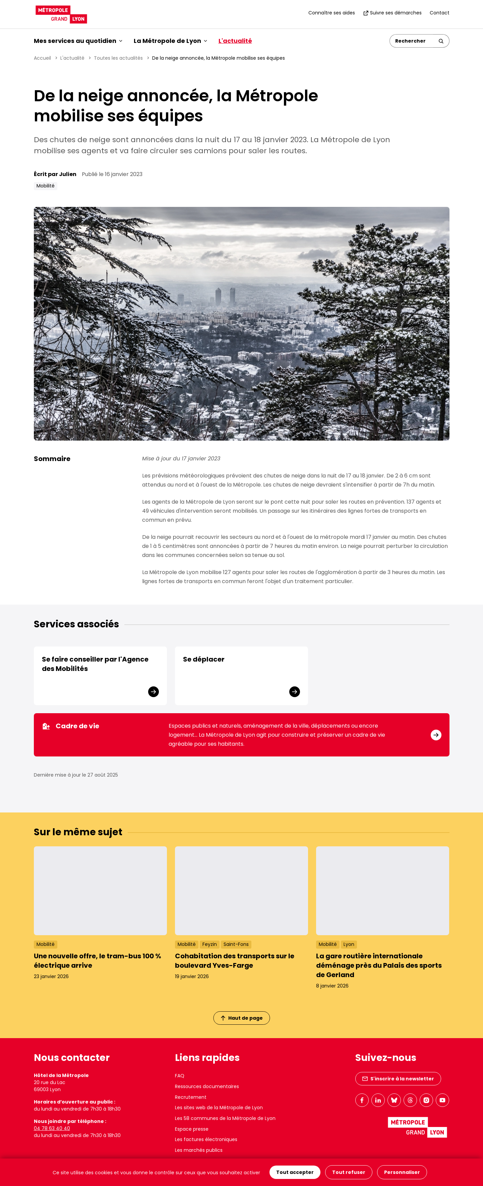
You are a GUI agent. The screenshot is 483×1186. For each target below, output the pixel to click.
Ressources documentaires (207, 1086)
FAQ (179, 1075)
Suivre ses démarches (392, 12)
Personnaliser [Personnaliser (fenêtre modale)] (402, 1172)
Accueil (42, 58)
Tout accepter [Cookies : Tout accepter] (295, 1172)
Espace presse (191, 1129)
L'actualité (235, 41)
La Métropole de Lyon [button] (170, 41)
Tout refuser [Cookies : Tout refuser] (348, 1172)
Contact (439, 12)
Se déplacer (204, 659)
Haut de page (242, 1018)
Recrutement (190, 1097)
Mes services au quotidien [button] (78, 41)
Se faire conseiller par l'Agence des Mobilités (95, 664)
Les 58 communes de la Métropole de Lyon (225, 1118)
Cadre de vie (70, 726)
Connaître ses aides (331, 12)
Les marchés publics (199, 1150)
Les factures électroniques (206, 1139)
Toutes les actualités (118, 58)
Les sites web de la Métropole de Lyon (219, 1107)
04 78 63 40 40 (52, 1128)
